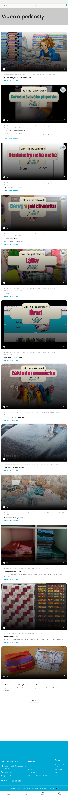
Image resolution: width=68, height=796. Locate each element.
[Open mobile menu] (4, 5)
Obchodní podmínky (34, 772)
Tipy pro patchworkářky (28, 464)
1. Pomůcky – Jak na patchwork (15, 417)
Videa (33, 74)
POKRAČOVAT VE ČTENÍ (11, 80)
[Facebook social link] (13, 781)
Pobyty (29, 512)
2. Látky (6, 293)
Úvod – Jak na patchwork (13, 357)
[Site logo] (34, 5)
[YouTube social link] (19, 781)
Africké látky (58, 769)
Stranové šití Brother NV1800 (14, 468)
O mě (29, 766)
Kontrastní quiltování (11, 636)
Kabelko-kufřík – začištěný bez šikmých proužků (21, 685)
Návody (57, 772)
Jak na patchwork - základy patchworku (21, 126)
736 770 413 (8, 772)
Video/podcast (40, 74)
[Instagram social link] (16, 781)
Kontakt (30, 769)
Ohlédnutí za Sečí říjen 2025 (14, 518)
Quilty (57, 775)
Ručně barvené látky (59, 765)
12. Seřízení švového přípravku (14, 131)
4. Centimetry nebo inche (13, 188)
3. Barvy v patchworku (12, 239)
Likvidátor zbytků (9, 74)
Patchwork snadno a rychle (23, 74)
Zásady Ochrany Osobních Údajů (37, 775)
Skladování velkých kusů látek (14, 571)
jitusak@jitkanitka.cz (10, 776)
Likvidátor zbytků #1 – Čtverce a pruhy (18, 78)
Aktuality (6, 126)
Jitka (6, 69)
